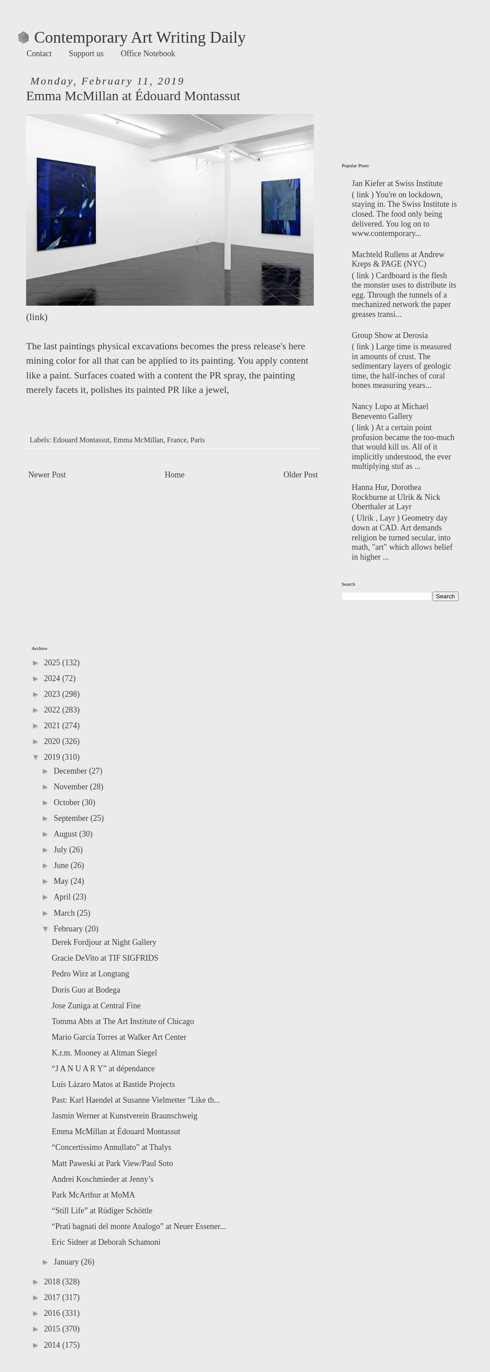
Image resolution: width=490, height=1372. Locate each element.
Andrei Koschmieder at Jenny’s (102, 1179)
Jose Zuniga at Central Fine (96, 1005)
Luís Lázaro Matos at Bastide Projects (113, 1084)
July (61, 849)
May (62, 881)
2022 (53, 709)
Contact (39, 53)
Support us (86, 53)
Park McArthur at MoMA (93, 1194)
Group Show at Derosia (390, 335)
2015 (53, 1328)
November (71, 786)
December (71, 770)
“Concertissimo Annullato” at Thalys (111, 1147)
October (67, 802)
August (66, 833)
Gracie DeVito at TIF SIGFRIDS (105, 957)
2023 (53, 694)
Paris (197, 440)
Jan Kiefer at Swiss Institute (397, 183)
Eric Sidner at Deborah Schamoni (106, 1242)
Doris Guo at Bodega (86, 989)
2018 (53, 1281)
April (63, 896)
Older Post (301, 474)
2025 (53, 662)
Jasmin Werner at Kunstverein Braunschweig (124, 1115)
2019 (53, 757)
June (62, 865)
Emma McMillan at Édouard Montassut (116, 1131)
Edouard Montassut (81, 440)
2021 (53, 725)
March (64, 913)
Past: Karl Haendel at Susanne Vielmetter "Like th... (136, 1100)
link (37, 317)
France (177, 440)
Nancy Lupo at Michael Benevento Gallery (390, 411)
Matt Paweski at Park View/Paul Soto (112, 1163)
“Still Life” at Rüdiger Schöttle (102, 1210)
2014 (53, 1345)
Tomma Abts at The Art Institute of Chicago (123, 1021)
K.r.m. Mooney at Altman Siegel (104, 1052)
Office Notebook (148, 53)
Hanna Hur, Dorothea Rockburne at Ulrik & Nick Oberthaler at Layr (396, 497)
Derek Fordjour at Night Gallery (104, 942)
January (66, 1261)
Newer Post (47, 474)
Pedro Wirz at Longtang (90, 973)
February (69, 928)
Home (175, 474)
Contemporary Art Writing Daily (132, 37)
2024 (53, 678)
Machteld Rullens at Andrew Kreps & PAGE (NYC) (398, 259)
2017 (53, 1297)
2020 (53, 741)
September (71, 818)
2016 (53, 1313)
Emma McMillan (138, 440)
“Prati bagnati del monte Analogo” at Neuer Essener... (139, 1226)
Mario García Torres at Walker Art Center (119, 1037)
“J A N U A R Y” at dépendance (103, 1068)
